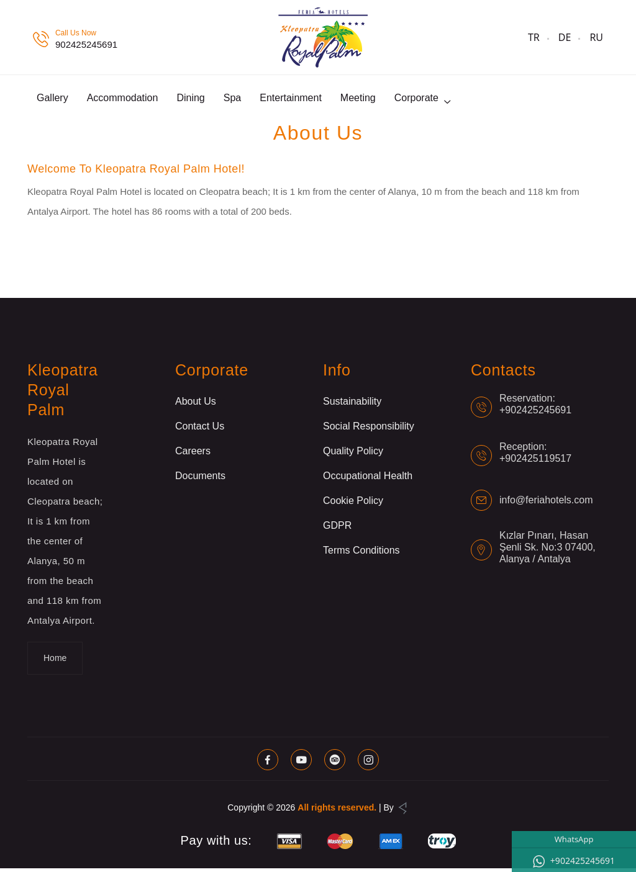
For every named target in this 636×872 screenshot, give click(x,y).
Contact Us (199, 430)
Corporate (416, 99)
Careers (193, 454)
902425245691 (86, 44)
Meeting (358, 99)
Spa (232, 99)
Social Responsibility (368, 430)
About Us (195, 405)
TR (534, 37)
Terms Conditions (361, 554)
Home (54, 662)
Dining (190, 99)
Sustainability (352, 405)
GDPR (337, 529)
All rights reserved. (337, 811)
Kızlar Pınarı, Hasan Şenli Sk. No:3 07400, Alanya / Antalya (547, 551)
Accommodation (122, 99)
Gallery (52, 99)
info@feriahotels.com (546, 504)
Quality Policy (353, 454)
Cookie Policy (353, 504)
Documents (200, 479)
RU (596, 37)
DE (564, 37)
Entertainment (291, 99)
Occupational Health (367, 479)
